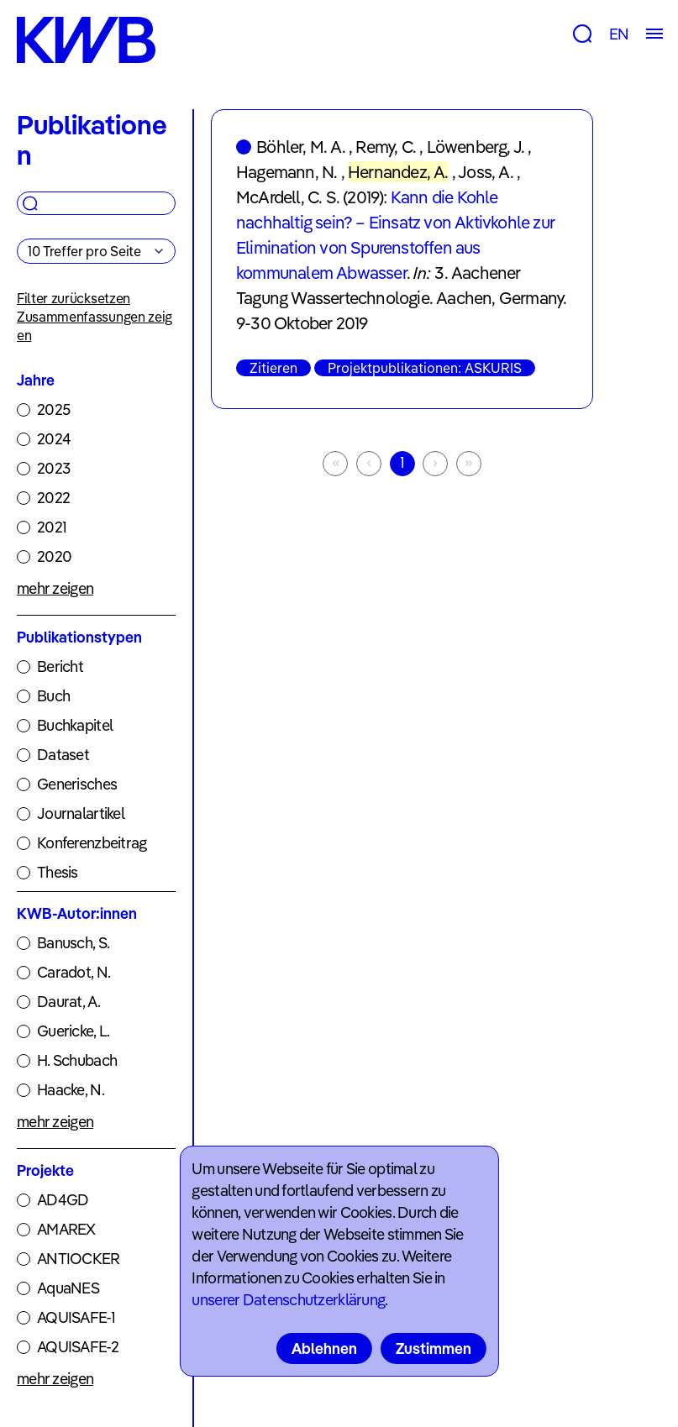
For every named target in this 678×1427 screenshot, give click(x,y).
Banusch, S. (73, 942)
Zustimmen (433, 1348)
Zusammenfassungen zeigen (94, 326)
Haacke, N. (70, 1089)
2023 (53, 468)
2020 (54, 556)
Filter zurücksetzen (73, 298)
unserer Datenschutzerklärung (288, 1299)
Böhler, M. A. (300, 146)
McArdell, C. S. (287, 196)
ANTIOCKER (78, 1258)
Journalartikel (80, 813)
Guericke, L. (73, 1031)
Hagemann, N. (286, 171)
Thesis (57, 872)
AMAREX (66, 1229)
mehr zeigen (55, 588)
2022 (53, 497)
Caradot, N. (73, 972)
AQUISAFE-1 (76, 1317)
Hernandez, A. (398, 171)
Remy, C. (385, 146)
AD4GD (62, 1199)
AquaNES (68, 1288)
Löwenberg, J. (476, 146)
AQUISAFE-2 (77, 1346)
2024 (54, 439)
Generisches (77, 784)
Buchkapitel (75, 725)
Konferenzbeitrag (91, 843)
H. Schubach (77, 1060)
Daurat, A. (68, 1001)
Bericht (60, 666)
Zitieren (273, 367)
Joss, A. (485, 171)
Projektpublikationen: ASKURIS (425, 367)
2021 (51, 527)
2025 (53, 409)
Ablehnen (324, 1348)
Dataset (63, 754)
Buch (53, 696)
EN (618, 34)
